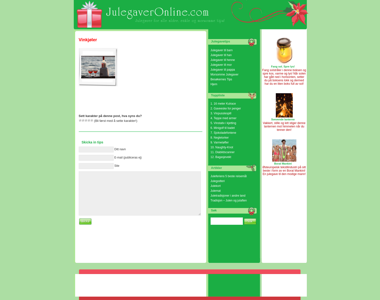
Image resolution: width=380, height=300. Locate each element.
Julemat (216, 190)
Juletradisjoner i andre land (228, 195)
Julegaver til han (221, 55)
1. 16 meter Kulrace (223, 103)
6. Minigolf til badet (223, 128)
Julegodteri (218, 181)
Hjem (214, 84)
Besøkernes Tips (221, 79)
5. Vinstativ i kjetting (223, 123)
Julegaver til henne (223, 60)
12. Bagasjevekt (221, 157)
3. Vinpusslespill (221, 113)
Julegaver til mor (221, 65)
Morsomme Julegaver (224, 74)
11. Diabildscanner (223, 152)
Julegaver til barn (222, 50)
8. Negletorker (220, 137)
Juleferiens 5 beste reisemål (229, 176)
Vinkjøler (88, 39)
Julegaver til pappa (223, 69)
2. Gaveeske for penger (226, 108)
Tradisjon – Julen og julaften (229, 200)
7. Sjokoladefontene (223, 132)
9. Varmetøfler (220, 142)
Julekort (216, 186)
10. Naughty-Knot (222, 147)
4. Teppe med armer (224, 118)
